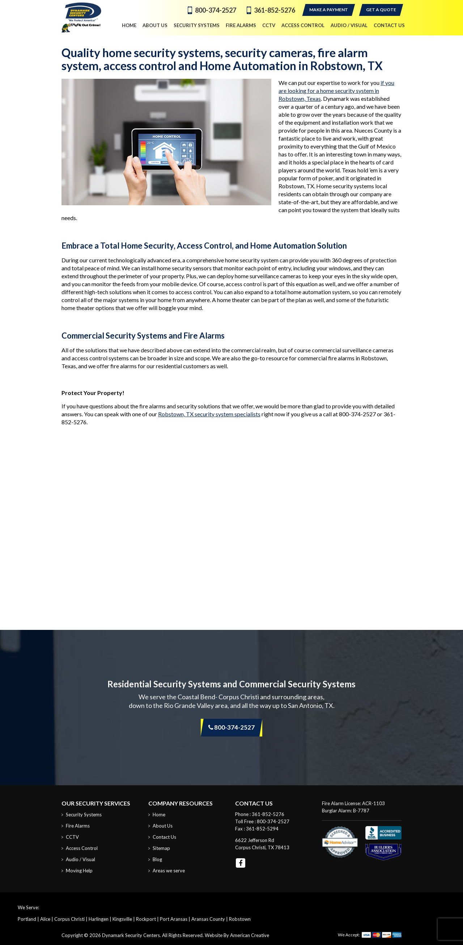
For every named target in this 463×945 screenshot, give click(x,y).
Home (159, 814)
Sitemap (161, 848)
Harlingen (99, 919)
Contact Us (164, 837)
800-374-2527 (215, 10)
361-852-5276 (274, 10)
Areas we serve (169, 870)
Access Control (82, 848)
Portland (27, 919)
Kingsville (122, 919)
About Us (163, 826)
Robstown (240, 919)
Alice (45, 919)
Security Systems (84, 814)
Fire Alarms (78, 826)
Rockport (146, 919)
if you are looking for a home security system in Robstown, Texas (336, 90)
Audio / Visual (80, 859)
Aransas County (208, 919)
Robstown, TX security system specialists (209, 414)
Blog (157, 859)
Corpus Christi (69, 919)
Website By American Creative (237, 935)
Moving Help (79, 870)
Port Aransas (173, 919)
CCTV (72, 837)
